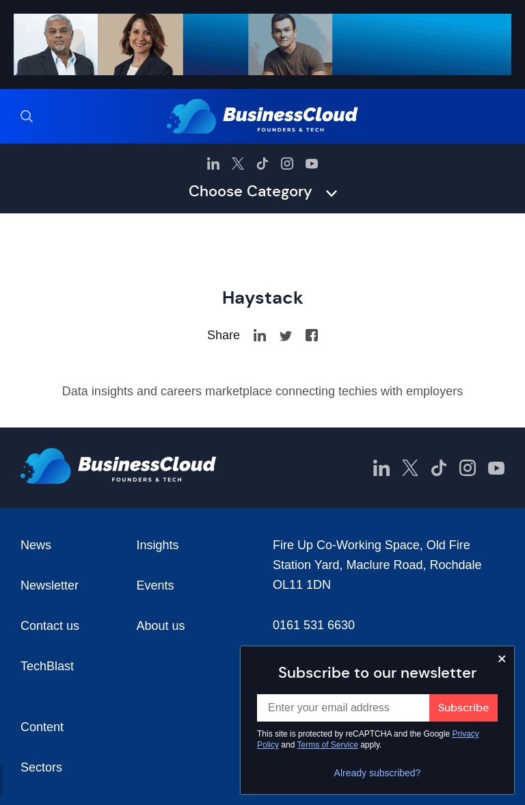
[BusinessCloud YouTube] (312, 163)
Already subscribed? (377, 773)
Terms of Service (327, 745)
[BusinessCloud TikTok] (262, 163)
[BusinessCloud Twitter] (238, 163)
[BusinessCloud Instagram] (287, 163)
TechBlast (47, 666)
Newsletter (50, 585)
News (36, 545)
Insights (158, 545)
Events (155, 585)
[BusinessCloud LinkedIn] (213, 163)
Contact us (50, 626)
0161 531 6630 (314, 625)
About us (161, 626)
